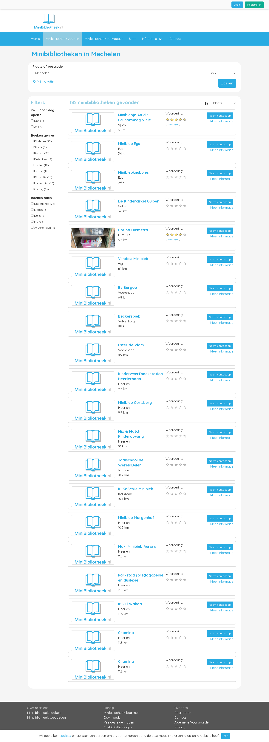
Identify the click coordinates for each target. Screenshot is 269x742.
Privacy (179, 727)
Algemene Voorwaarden (192, 722)
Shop (132, 39)
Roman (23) (40, 153)
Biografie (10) (41, 177)
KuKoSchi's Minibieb (135, 488)
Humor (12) (40, 171)
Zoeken (227, 83)
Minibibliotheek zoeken (62, 39)
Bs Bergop (127, 287)
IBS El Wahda (130, 604)
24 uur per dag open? (42, 112)
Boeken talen (41, 198)
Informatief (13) (42, 183)
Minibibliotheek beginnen (121, 713)
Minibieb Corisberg (135, 402)
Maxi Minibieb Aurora (137, 546)
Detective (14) (41, 159)
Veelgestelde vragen (119, 722)
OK (226, 736)
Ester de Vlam (131, 345)
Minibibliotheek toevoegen (104, 39)
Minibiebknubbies (133, 172)
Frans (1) (38, 221)
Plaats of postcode (48, 66)
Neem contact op (220, 115)
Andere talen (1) (43, 227)
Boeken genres (43, 135)
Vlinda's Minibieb (133, 258)
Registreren (254, 4)
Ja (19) (37, 127)
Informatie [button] (152, 39)
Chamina (126, 632)
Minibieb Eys (129, 143)
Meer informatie (221, 121)
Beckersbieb (129, 316)
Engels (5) (39, 209)
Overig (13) (40, 189)
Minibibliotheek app (118, 727)
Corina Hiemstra (133, 230)
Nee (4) (37, 121)
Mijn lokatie (43, 81)
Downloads (112, 717)
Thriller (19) (40, 165)
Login (237, 4)
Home (35, 39)
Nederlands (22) (43, 203)
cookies (65, 736)
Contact (175, 39)
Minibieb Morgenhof (136, 517)
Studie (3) (39, 147)
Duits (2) (38, 215)
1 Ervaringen (172, 124)
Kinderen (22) (41, 141)
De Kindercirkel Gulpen (138, 201)
